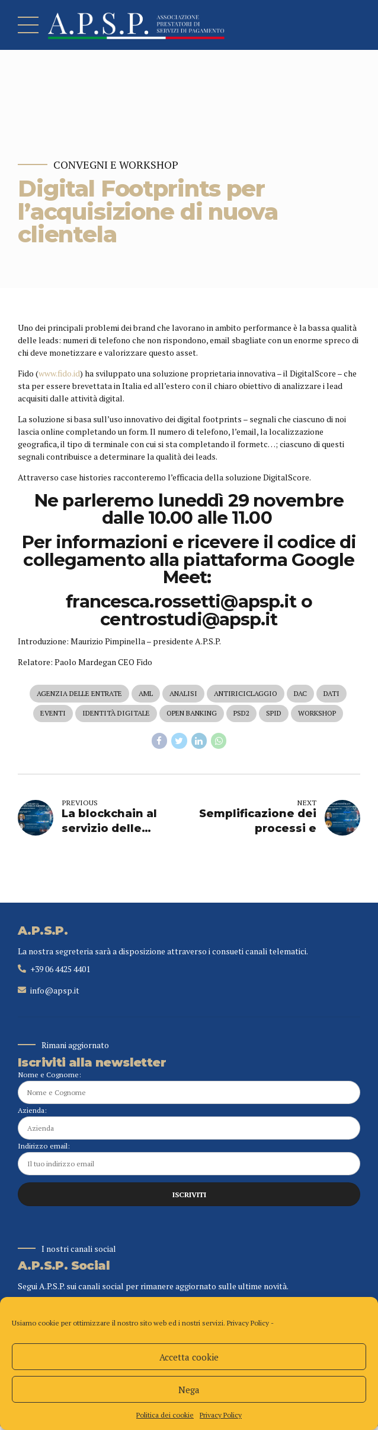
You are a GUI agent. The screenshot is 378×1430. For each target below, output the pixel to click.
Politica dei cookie (165, 1414)
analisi (183, 693)
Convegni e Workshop (115, 165)
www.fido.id (59, 373)
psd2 (241, 714)
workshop (317, 714)
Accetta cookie (189, 1357)
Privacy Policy (248, 1322)
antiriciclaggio (245, 693)
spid (273, 714)
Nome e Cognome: (189, 1088)
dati (331, 693)
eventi (53, 714)
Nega (189, 1390)
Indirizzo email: (189, 1160)
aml (146, 693)
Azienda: (189, 1125)
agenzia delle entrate (79, 693)
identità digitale (116, 714)
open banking (191, 714)
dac (300, 693)
